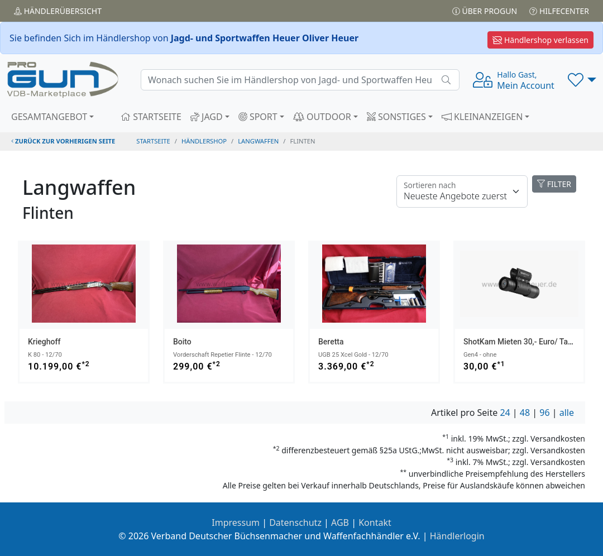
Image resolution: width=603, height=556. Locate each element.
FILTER (554, 184)
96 (544, 412)
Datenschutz (295, 522)
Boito (182, 341)
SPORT (257, 117)
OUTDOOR (322, 117)
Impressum (236, 522)
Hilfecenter (559, 11)
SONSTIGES (396, 117)
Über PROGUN (484, 11)
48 (525, 412)
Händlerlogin (457, 536)
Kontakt (374, 522)
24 (505, 412)
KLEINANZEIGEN (482, 117)
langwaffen (258, 141)
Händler (58, 11)
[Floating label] (462, 191)
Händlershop (204, 141)
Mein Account (525, 80)
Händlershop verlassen (540, 40)
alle (566, 412)
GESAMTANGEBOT (49, 117)
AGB (340, 522)
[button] (582, 79)
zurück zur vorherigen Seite (63, 141)
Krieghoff (44, 341)
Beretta (331, 341)
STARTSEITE (151, 117)
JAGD (206, 117)
